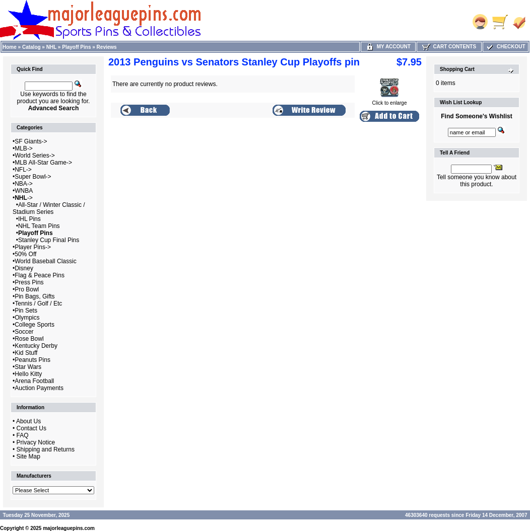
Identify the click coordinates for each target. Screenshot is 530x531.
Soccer (24, 331)
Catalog (31, 47)
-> (24, 197)
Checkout (505, 46)
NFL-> (23, 169)
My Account (388, 46)
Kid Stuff (26, 352)
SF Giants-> (31, 141)
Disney (24, 268)
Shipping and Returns (46, 449)
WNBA (24, 190)
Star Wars (28, 366)
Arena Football (34, 381)
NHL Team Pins (39, 226)
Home (10, 47)
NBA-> (24, 183)
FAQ (23, 435)
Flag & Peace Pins (39, 275)
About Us (28, 421)
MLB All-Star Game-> (43, 162)
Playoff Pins (76, 47)
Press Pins (29, 282)
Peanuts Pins (32, 359)
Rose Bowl (29, 338)
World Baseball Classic (46, 261)
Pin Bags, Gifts (34, 296)
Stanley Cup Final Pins (48, 240)
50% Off (25, 254)
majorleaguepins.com (69, 528)
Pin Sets (26, 310)
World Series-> (34, 155)
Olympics (27, 317)
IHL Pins (29, 218)
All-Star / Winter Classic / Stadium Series (49, 208)
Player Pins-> (33, 247)
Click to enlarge (389, 101)
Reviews (107, 47)
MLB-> (24, 148)
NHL (51, 47)
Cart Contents (449, 46)
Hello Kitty (28, 373)
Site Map (28, 456)
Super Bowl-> (33, 176)
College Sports (34, 324)
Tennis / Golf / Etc (38, 303)
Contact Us (31, 428)
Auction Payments (39, 388)
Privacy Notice (36, 442)
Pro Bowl (27, 289)
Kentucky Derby (36, 345)
